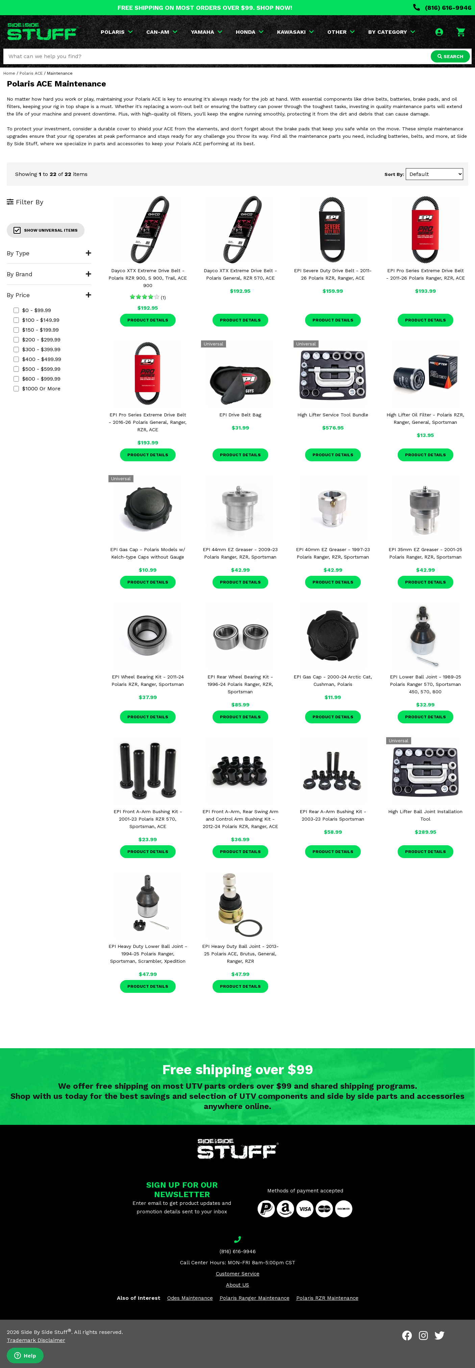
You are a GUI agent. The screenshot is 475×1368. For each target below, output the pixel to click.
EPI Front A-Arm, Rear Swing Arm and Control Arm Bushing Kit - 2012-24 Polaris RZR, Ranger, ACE (240, 819)
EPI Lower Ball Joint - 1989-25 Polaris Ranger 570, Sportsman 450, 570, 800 (425, 684)
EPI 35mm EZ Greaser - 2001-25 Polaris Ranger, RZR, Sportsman (425, 553)
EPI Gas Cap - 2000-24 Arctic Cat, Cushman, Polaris (333, 680)
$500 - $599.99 (37, 369)
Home (9, 73)
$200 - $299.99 (37, 339)
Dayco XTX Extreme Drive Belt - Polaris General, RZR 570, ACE (240, 274)
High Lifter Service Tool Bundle (332, 414)
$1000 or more (37, 388)
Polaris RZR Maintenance (327, 1298)
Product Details (147, 320)
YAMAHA (206, 32)
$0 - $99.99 (32, 310)
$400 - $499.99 (37, 359)
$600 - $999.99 (37, 379)
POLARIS (117, 32)
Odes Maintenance (190, 1298)
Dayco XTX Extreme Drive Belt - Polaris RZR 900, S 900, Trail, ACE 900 (147, 278)
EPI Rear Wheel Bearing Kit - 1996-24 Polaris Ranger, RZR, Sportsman (240, 684)
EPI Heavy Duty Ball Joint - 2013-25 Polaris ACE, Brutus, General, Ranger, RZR (240, 954)
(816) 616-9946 (442, 7)
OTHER (341, 32)
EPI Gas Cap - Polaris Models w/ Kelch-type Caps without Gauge (147, 553)
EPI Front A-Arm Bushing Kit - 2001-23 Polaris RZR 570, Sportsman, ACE (148, 819)
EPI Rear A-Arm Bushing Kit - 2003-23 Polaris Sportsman (333, 815)
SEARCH (450, 56)
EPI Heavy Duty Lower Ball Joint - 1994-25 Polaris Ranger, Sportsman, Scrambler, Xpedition (147, 954)
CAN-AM (161, 32)
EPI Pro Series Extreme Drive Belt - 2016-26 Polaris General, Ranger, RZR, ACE (147, 422)
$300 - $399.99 (37, 349)
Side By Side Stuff (46, 1332)
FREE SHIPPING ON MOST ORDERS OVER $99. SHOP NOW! (205, 7)
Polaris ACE (31, 73)
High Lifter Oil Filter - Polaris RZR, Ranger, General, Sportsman (425, 418)
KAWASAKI (295, 32)
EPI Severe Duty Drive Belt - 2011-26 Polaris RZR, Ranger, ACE (333, 274)
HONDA (250, 32)
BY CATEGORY (391, 32)
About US (237, 1285)
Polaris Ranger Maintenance (255, 1298)
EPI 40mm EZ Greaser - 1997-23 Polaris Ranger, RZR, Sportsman (333, 553)
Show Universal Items (46, 230)
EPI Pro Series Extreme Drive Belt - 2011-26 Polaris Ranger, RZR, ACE (425, 274)
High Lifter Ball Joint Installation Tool (425, 815)
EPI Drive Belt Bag (240, 414)
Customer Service (237, 1274)
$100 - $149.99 (36, 320)
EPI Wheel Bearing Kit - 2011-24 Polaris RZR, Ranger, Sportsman (147, 680)
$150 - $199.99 (36, 330)
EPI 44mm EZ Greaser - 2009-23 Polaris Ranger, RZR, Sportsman (240, 553)
